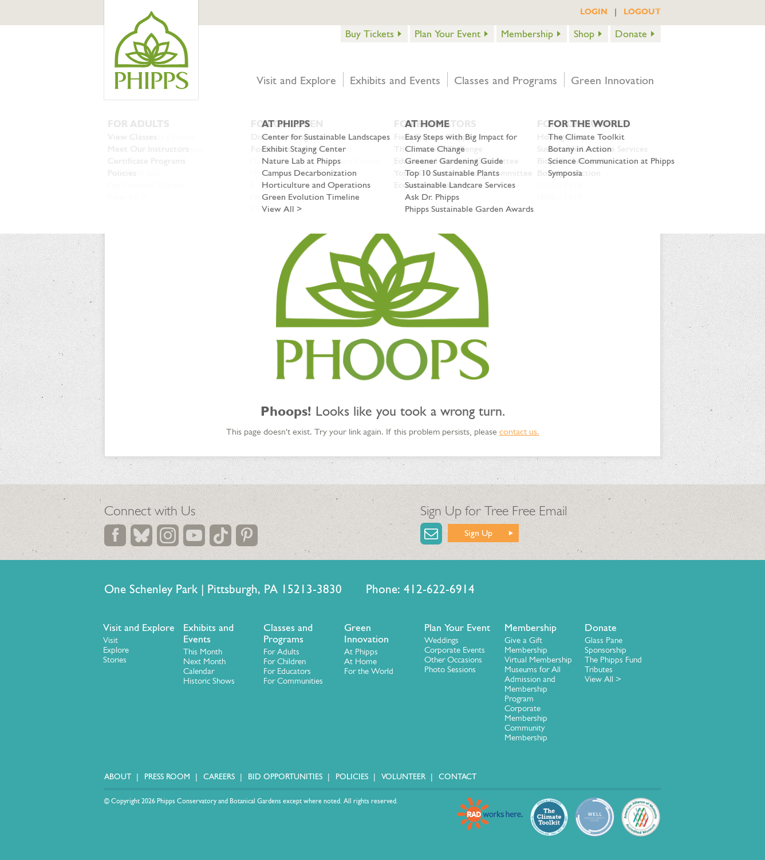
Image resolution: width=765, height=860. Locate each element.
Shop (584, 33)
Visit (110, 640)
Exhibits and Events (395, 80)
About (117, 777)
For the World (368, 671)
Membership (527, 33)
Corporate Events (454, 650)
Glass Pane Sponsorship (605, 645)
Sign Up (478, 532)
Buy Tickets (369, 33)
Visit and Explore (296, 80)
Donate (631, 33)
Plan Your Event (447, 33)
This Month (202, 651)
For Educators (287, 671)
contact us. (519, 431)
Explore (116, 650)
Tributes (599, 669)
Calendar (198, 671)
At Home (360, 661)
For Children (284, 661)
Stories (115, 659)
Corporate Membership (525, 713)
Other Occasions (453, 659)
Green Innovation (612, 80)
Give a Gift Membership (525, 645)
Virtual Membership (538, 659)
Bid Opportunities (285, 777)
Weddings (441, 640)
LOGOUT (642, 11)
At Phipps (361, 651)
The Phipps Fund (613, 659)
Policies (352, 777)
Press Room (167, 777)
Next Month (204, 661)
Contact (457, 777)
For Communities (293, 681)
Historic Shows (209, 681)
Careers (219, 777)
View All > (603, 679)
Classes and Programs (505, 80)
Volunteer (403, 777)
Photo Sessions (450, 669)
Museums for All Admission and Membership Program (532, 684)
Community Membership (525, 733)
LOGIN (594, 11)
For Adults (281, 651)
